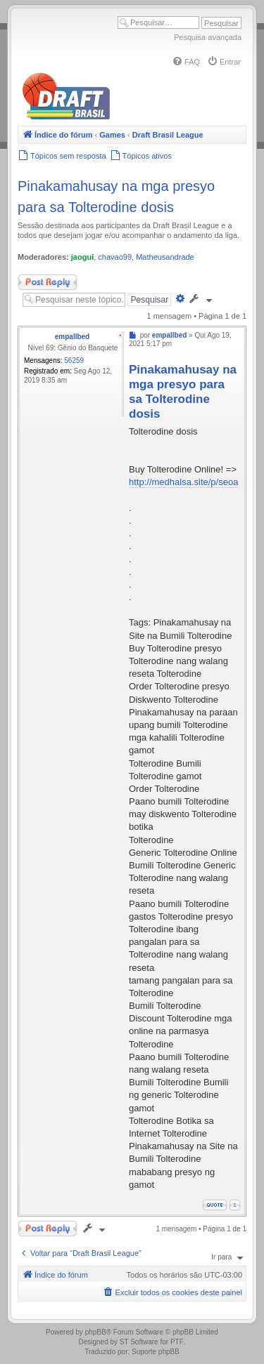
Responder (47, 282)
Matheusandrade (165, 257)
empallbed (72, 336)
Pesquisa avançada (207, 37)
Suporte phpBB (156, 1352)
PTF (177, 1342)
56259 (74, 360)
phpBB (95, 1332)
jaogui (82, 257)
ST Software (139, 1342)
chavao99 (115, 257)
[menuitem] (186, 62)
